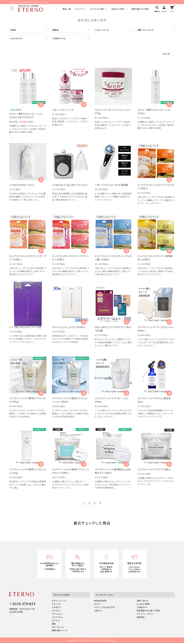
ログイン (98, 604)
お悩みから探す (118, 9)
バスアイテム (57, 617)
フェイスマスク (16, 38)
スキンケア (56, 604)
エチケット (56, 610)
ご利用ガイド (142, 607)
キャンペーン (80, 9)
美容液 (56, 29)
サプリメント (57, 613)
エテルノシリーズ (59, 600)
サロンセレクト (58, 627)
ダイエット (56, 620)
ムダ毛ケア (56, 607)
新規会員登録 (100, 600)
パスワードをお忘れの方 (104, 607)
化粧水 (13, 29)
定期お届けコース (59, 630)
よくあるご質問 (143, 604)
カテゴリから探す (97, 9)
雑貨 (54, 623)
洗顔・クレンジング (145, 29)
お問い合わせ (142, 600)
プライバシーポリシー (146, 613)
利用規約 (141, 617)
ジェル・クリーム (102, 29)
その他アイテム (59, 38)
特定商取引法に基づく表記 (148, 610)
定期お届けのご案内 (140, 9)
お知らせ (98, 610)
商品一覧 (67, 9)
